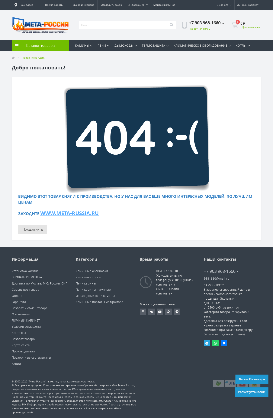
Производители (23, 351)
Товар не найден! (34, 57)
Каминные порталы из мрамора (99, 302)
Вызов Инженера (252, 379)
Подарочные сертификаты (31, 357)
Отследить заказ (111, 5)
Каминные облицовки (92, 271)
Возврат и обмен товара (30, 308)
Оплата (17, 296)
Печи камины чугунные (93, 289)
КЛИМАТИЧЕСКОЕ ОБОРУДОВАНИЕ (202, 45)
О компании (21, 314)
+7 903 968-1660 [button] (221, 271)
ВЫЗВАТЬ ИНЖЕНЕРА (27, 277)
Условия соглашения (27, 327)
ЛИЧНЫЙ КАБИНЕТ (26, 320)
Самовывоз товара (25, 289)
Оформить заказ (251, 27)
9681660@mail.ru (217, 278)
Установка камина (25, 271)
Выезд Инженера (83, 5)
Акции (16, 364)
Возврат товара (23, 339)
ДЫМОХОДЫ (126, 45)
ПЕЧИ (103, 45)
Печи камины (86, 283)
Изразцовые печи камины (95, 296)
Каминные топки (88, 277)
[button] (25, 5)
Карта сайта (21, 345)
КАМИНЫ (83, 45)
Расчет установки (252, 392)
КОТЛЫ (243, 45)
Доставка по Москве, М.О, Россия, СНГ (39, 283)
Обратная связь (200, 28)
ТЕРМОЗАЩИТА (155, 45)
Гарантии (19, 302)
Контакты (19, 333)
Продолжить (32, 229)
